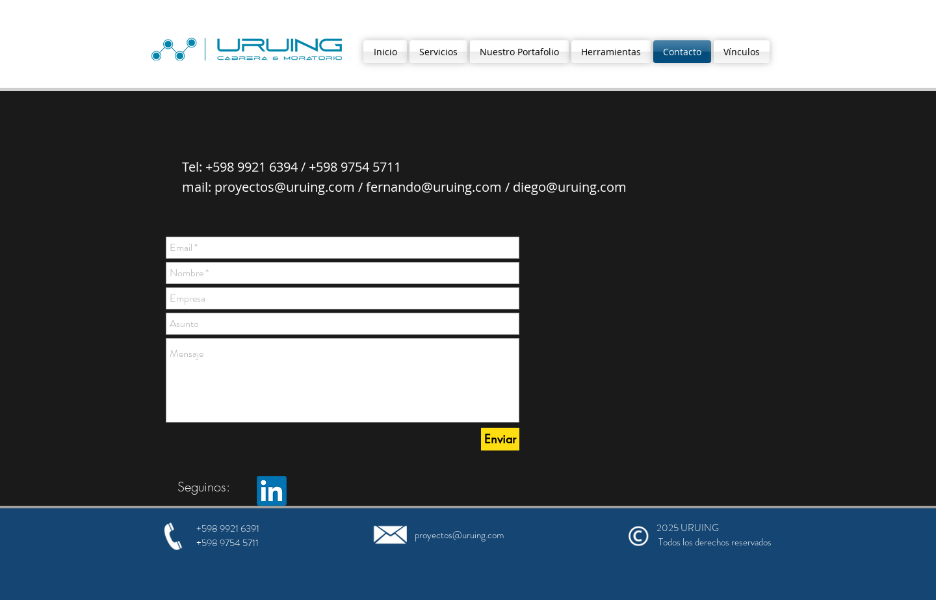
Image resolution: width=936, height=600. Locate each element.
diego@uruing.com (570, 187)
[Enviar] (500, 439)
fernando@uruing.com (434, 187)
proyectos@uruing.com (284, 187)
